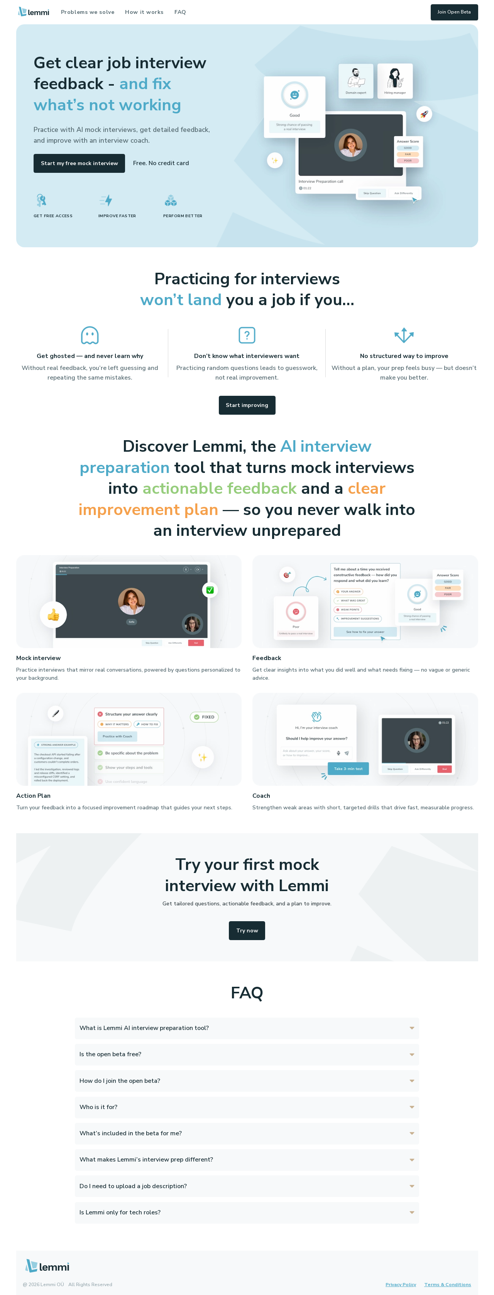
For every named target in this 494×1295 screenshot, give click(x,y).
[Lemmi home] (33, 12)
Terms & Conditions (447, 1284)
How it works (144, 12)
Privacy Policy (401, 1284)
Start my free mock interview (79, 163)
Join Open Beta (454, 12)
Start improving (247, 405)
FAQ (180, 12)
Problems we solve (88, 12)
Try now (247, 930)
